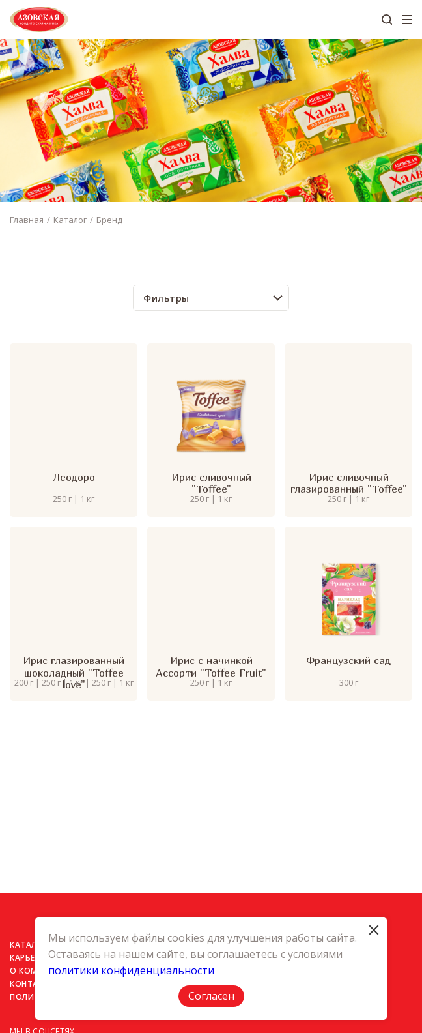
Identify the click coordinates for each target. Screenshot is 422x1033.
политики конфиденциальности (131, 970)
